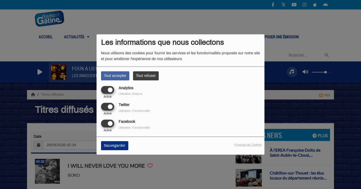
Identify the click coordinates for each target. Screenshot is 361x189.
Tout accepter (115, 76)
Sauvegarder (114, 146)
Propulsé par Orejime (248, 144)
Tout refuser (146, 76)
